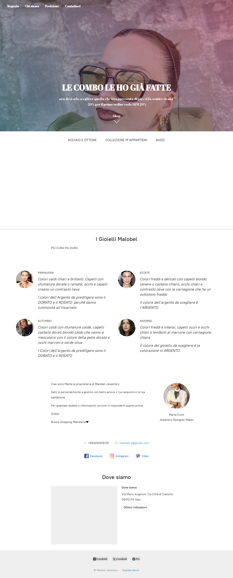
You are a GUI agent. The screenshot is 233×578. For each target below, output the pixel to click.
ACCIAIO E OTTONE (82, 140)
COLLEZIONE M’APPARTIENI (126, 140)
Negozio (13, 6)
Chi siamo (32, 6)
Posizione (52, 6)
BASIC (160, 140)
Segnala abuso (130, 570)
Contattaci (72, 6)
